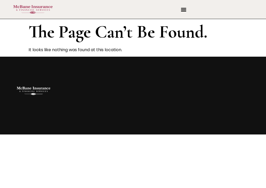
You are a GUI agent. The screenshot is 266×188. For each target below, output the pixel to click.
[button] (183, 9)
